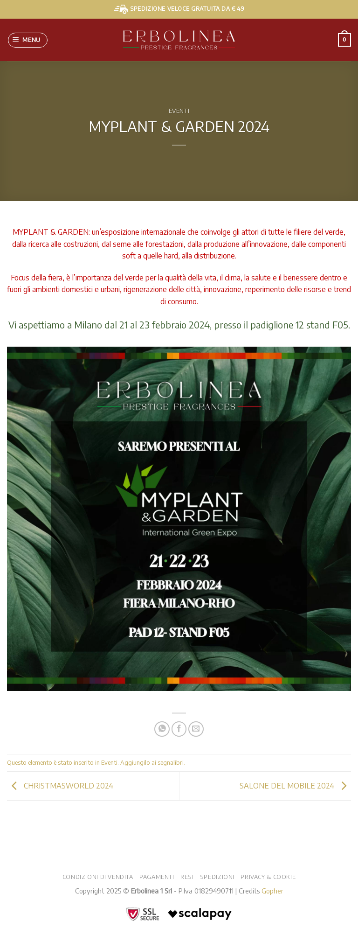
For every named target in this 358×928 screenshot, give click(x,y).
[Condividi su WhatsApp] (162, 729)
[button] (28, 40)
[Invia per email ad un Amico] (196, 729)
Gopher (272, 890)
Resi (186, 876)
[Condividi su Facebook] (179, 729)
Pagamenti (156, 876)
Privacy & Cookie (268, 876)
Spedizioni (217, 876)
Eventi (179, 110)
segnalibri (171, 762)
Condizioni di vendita (97, 876)
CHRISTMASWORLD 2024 (60, 785)
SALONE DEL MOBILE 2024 (295, 785)
